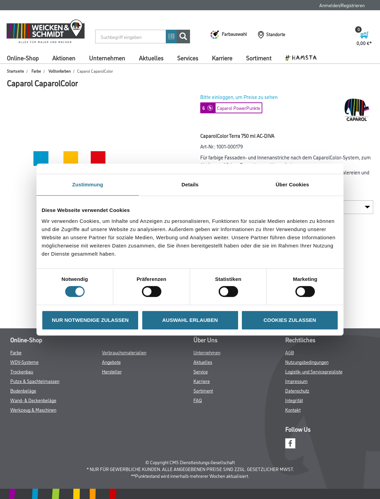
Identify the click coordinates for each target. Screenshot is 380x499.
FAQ (197, 400)
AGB (289, 352)
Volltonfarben (59, 71)
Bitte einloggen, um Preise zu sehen (239, 96)
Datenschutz (297, 390)
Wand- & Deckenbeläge (33, 400)
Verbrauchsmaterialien (124, 352)
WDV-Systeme (24, 361)
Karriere (222, 58)
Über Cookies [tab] (292, 184)
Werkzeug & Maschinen (33, 409)
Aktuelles (151, 58)
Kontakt (293, 409)
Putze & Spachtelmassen (34, 380)
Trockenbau (21, 371)
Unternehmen (107, 58)
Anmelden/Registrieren (342, 5)
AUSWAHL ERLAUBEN (190, 320)
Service (200, 371)
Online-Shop (23, 58)
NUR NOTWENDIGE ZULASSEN (90, 320)
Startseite (15, 71)
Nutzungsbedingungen (306, 361)
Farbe (36, 71)
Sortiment (259, 58)
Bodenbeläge (23, 390)
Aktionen (63, 58)
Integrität (294, 400)
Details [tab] (190, 184)
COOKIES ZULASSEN (289, 320)
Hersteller (112, 371)
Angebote (111, 361)
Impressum (296, 380)
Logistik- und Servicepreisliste (313, 371)
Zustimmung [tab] (87, 184)
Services (187, 58)
